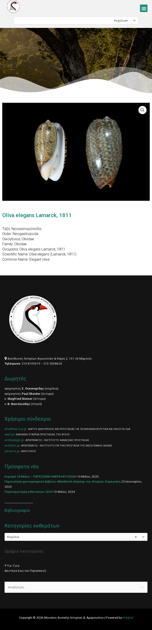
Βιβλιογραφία (17, 510)
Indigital (128, 617)
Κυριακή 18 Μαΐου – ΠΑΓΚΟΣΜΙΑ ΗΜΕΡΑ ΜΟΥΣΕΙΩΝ (40, 476)
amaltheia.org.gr (16, 429)
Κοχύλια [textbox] (121, 20)
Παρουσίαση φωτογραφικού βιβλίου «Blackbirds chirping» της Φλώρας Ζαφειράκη (63, 481)
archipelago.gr (14, 440)
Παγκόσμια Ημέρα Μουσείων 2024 (29, 491)
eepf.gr (9, 434)
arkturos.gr (12, 451)
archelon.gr (12, 445)
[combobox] (76, 20)
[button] (143, 8)
